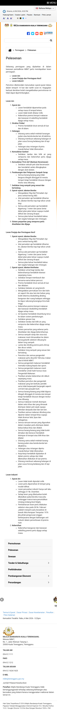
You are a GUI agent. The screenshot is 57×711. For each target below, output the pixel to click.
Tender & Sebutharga (18, 563)
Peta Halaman (9, 615)
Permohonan (14, 543)
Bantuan (37, 15)
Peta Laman (46, 15)
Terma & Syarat (9, 612)
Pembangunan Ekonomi (19, 576)
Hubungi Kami (8, 15)
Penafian (49, 612)
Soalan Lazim (20, 15)
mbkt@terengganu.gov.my (13, 679)
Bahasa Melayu (45, 8)
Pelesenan (13, 550)
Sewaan (12, 556)
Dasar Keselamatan (37, 612)
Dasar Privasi (22, 612)
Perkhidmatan (15, 569)
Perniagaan (19, 50)
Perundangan (14, 582)
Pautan (29, 15)
